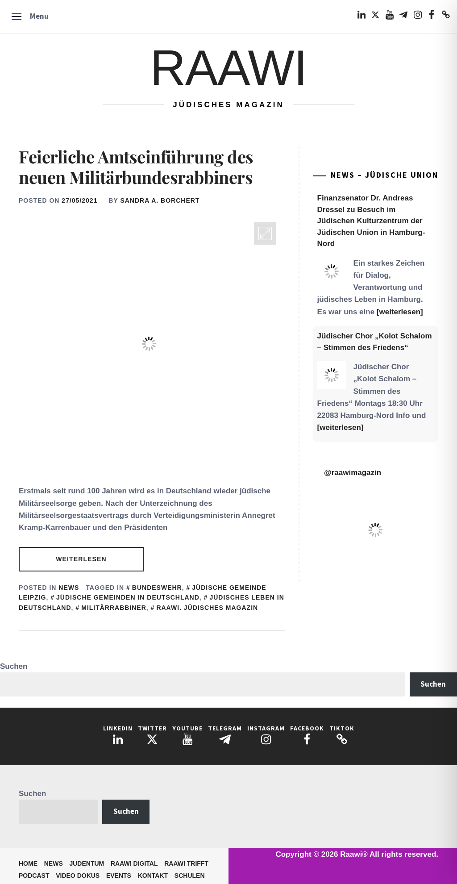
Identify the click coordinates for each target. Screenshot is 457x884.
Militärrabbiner (113, 607)
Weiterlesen (81, 559)
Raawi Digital (134, 863)
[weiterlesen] (400, 312)
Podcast (34, 875)
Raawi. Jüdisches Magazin (207, 607)
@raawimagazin (352, 472)
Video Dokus (78, 875)
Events (118, 875)
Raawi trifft (186, 863)
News (68, 587)
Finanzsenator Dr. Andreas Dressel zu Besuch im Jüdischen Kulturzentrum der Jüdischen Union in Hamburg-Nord (371, 221)
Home (28, 863)
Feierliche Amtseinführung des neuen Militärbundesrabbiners (136, 166)
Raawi (228, 67)
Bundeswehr (157, 587)
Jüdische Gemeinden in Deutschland (127, 597)
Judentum (86, 863)
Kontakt (153, 875)
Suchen (13, 666)
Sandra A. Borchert (159, 200)
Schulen (189, 875)
